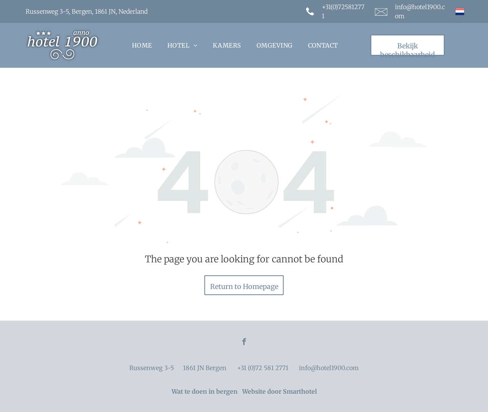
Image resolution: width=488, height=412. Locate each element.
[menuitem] (142, 45)
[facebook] (244, 343)
